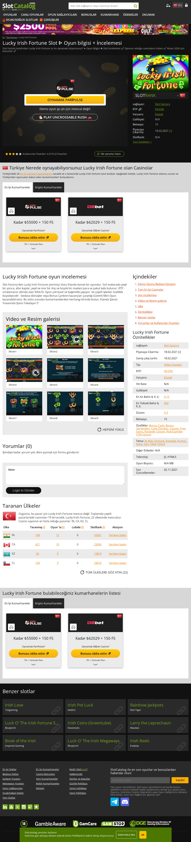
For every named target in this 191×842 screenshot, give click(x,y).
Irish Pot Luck (80, 704)
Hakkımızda (75, 774)
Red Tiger (135, 710)
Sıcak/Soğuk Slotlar (22, 20)
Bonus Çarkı (156, 425)
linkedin (5, 805)
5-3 (166, 413)
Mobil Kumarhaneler (47, 783)
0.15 (166, 397)
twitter (17, 805)
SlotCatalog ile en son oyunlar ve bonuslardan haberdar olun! (143, 771)
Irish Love (14, 704)
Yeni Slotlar (9, 797)
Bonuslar (88, 15)
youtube (11, 805)
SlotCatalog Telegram (114, 800)
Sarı (146, 444)
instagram (23, 805)
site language (175, 5)
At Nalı (149, 441)
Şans (139, 444)
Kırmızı (181, 441)
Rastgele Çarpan (154, 431)
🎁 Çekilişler (49, 20)
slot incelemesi (147, 295)
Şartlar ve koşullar (79, 778)
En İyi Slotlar (10, 769)
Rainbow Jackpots (146, 704)
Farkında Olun (36, 244)
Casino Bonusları (45, 774)
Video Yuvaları (173, 365)
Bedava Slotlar (11, 774)
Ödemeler (130, 15)
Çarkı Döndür (159, 428)
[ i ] (170, 131)
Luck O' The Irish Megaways (94, 740)
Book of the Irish (20, 740)
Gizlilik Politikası (78, 783)
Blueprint (10, 727)
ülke (140, 306)
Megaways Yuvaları (13, 783)
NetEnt (71, 710)
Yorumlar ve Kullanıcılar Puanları (158, 323)
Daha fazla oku (126, 834)
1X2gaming (11, 710)
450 (166, 403)
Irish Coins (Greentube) (89, 722)
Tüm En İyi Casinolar (150, 289)
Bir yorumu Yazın (111, 153)
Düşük (159, 114)
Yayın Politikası (77, 793)
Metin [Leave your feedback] (65, 475)
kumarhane (110, 15)
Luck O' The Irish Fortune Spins (34, 722)
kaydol (180, 780)
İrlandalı (171, 441)
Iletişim (40, 788)
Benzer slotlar (147, 317)
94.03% (159, 109)
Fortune (159, 441)
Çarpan (174, 428)
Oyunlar (10, 15)
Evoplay (134, 745)
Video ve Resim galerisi (152, 301)
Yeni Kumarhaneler (47, 778)
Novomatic (74, 727)
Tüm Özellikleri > (142, 141)
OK (142, 835)
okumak (148, 15)
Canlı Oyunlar (32, 15)
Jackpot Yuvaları (11, 778)
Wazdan (134, 727)
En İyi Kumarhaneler (47, 769)
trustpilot (36, 805)
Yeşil (153, 444)
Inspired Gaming (14, 745)
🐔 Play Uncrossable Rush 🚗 (65, 117)
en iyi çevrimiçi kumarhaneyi (36, 173)
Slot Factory (162, 104)
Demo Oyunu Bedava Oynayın (157, 284)
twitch (30, 805)
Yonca (161, 444)
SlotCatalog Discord (125, 800)
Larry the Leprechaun (150, 722)
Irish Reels (139, 740)
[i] (44, 527)
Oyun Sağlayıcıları (62, 15)
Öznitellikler (145, 312)
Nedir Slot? (78, 769)
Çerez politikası (78, 788)
